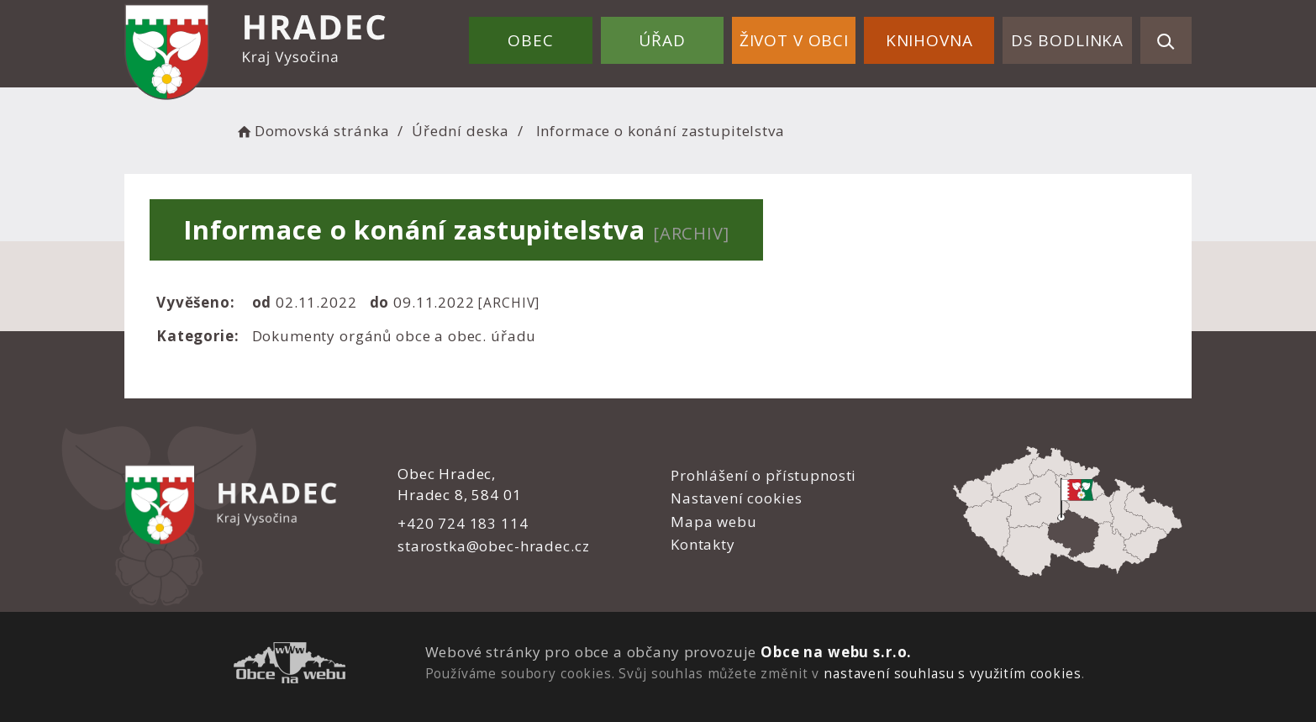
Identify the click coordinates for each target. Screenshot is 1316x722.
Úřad (662, 40)
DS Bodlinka (1067, 40)
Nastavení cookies (736, 498)
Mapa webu (714, 521)
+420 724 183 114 (463, 523)
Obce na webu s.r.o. (836, 651)
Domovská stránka (311, 130)
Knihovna (929, 40)
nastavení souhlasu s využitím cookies (952, 673)
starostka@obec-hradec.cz (493, 546)
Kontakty (703, 544)
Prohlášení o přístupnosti (763, 475)
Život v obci (794, 40)
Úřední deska (460, 130)
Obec (530, 40)
